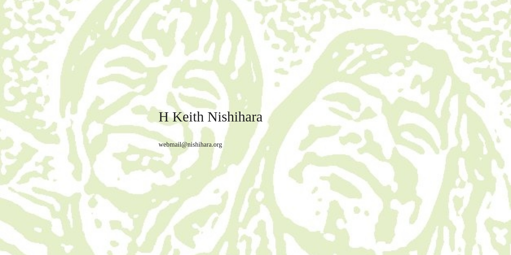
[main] (255, 117)
